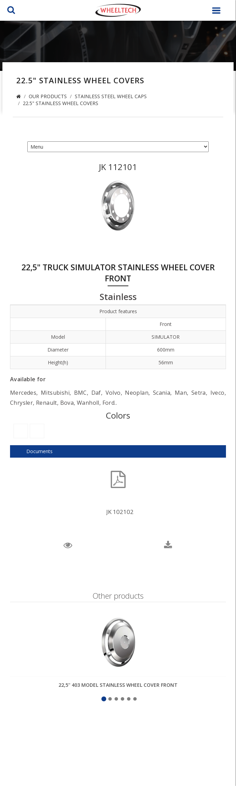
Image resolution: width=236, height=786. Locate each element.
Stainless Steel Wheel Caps (111, 96)
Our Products (48, 96)
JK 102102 (120, 512)
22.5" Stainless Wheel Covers (60, 103)
